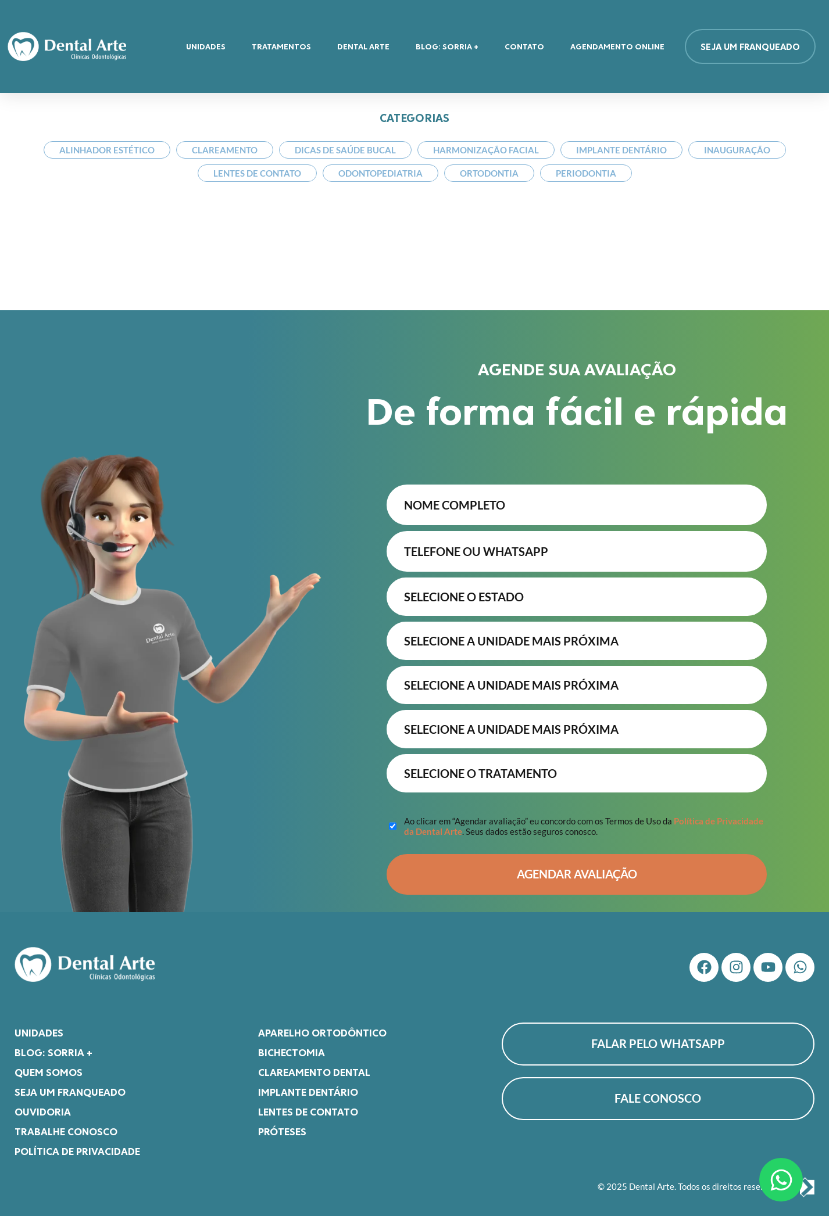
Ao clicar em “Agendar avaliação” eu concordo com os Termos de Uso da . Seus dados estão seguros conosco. (583, 820)
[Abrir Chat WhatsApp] (781, 1179)
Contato (524, 46)
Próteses (282, 1125)
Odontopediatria (380, 173)
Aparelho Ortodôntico (322, 1026)
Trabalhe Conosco (66, 1125)
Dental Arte (363, 46)
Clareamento (225, 150)
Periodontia (586, 173)
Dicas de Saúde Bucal (345, 150)
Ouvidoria (43, 1105)
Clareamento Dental (314, 1066)
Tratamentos (281, 46)
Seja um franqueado (70, 1085)
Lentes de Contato (257, 173)
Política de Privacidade (77, 1145)
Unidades (206, 46)
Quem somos (49, 1066)
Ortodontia (489, 173)
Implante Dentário (621, 150)
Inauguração (737, 150)
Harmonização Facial (486, 150)
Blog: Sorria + (447, 46)
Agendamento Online (617, 46)
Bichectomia (291, 1046)
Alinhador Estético (107, 150)
